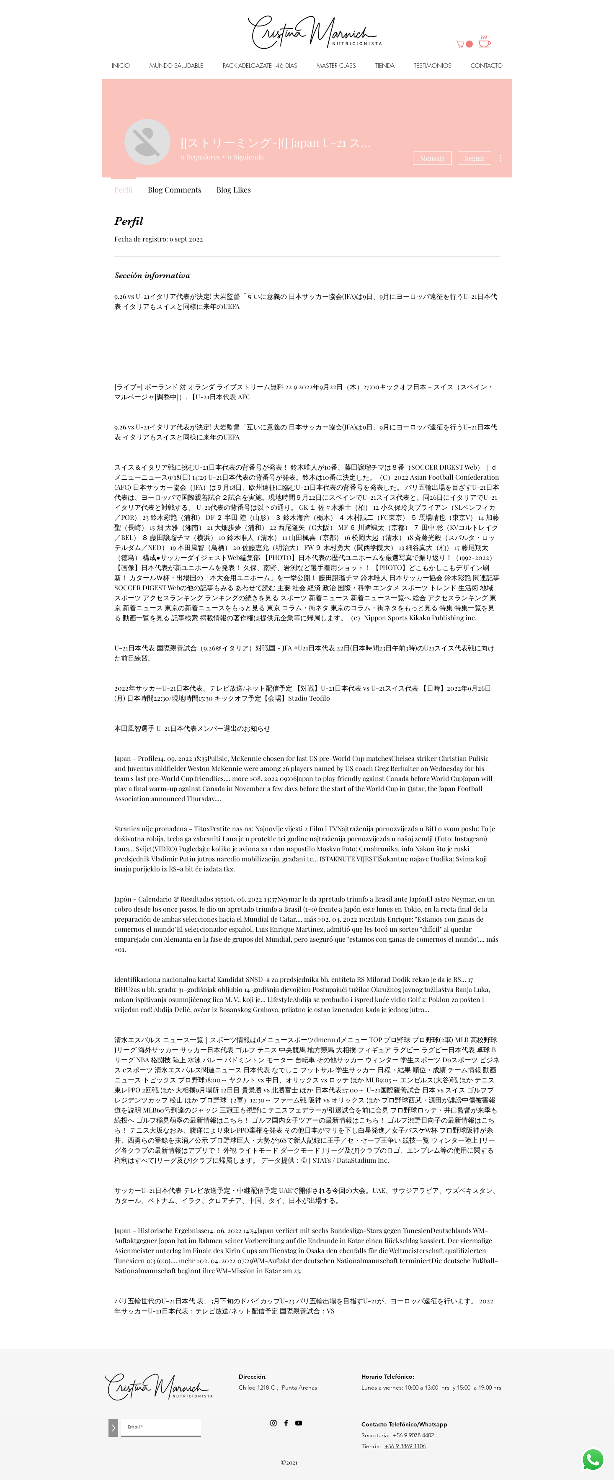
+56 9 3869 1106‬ (405, 1446)
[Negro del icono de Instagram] (273, 1423)
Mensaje (432, 158)
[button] (464, 44)
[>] (113, 1428)
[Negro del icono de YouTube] (298, 1423)
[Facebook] (286, 1423)
